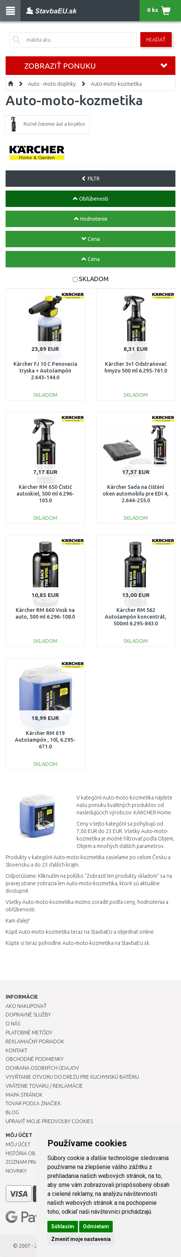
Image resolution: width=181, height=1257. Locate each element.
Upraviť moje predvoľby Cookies (49, 1121)
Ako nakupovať (26, 1006)
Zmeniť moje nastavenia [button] (81, 1239)
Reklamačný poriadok (35, 1041)
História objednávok (34, 1153)
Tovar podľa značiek (33, 1103)
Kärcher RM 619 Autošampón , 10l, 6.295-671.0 (45, 740)
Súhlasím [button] (62, 1226)
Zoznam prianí (24, 1162)
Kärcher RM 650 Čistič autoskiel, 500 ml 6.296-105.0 (45, 493)
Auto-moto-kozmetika (116, 84)
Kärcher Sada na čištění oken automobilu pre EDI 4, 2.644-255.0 (136, 493)
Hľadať (156, 40)
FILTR (90, 179)
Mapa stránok (24, 1095)
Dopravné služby (28, 1015)
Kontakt (16, 1050)
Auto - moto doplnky (52, 84)
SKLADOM (94, 278)
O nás (13, 1024)
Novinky (16, 1171)
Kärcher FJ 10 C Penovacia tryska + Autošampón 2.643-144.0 (45, 370)
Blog (12, 1112)
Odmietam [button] (96, 1226)
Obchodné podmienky (34, 1059)
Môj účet (18, 1144)
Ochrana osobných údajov (42, 1068)
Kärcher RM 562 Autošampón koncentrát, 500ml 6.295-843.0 (135, 616)
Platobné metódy (29, 1033)
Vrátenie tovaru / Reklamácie (44, 1086)
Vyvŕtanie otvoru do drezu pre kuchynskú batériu (72, 1077)
